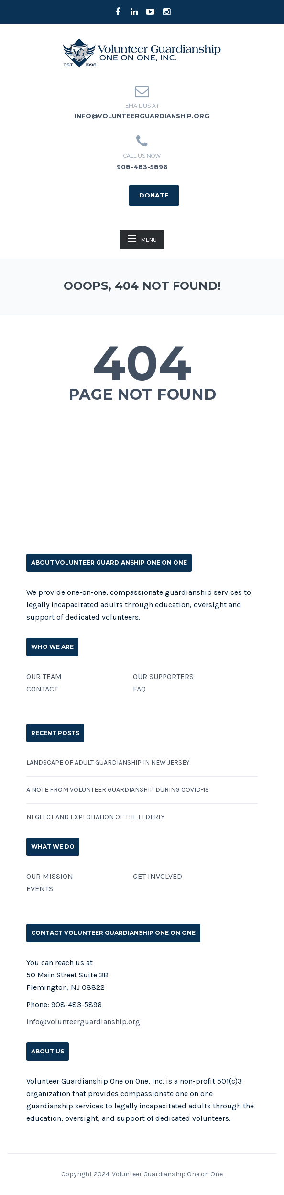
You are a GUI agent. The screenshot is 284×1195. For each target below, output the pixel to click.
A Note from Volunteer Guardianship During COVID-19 (117, 790)
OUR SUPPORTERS (163, 676)
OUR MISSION (49, 876)
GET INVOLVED (157, 876)
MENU (142, 238)
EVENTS (39, 888)
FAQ (139, 688)
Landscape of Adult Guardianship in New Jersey (107, 762)
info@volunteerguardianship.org (142, 116)
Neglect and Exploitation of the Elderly (95, 817)
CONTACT (42, 688)
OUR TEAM (44, 676)
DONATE (154, 195)
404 (142, 363)
